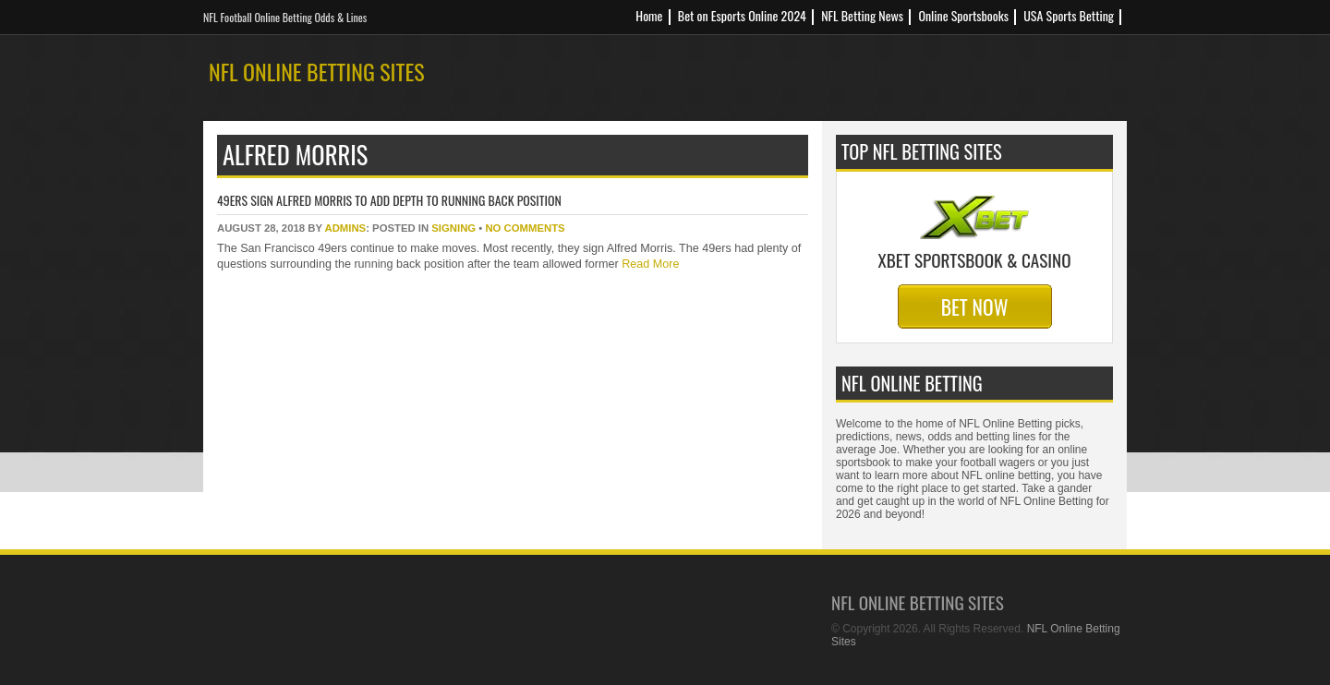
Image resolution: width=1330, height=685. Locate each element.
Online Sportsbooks (963, 15)
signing (453, 228)
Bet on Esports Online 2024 (742, 15)
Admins (345, 228)
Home (648, 15)
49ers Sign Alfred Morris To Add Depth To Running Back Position (389, 200)
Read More (649, 264)
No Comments (524, 228)
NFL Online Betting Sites (317, 71)
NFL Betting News (862, 15)
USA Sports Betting (1068, 15)
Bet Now (975, 306)
